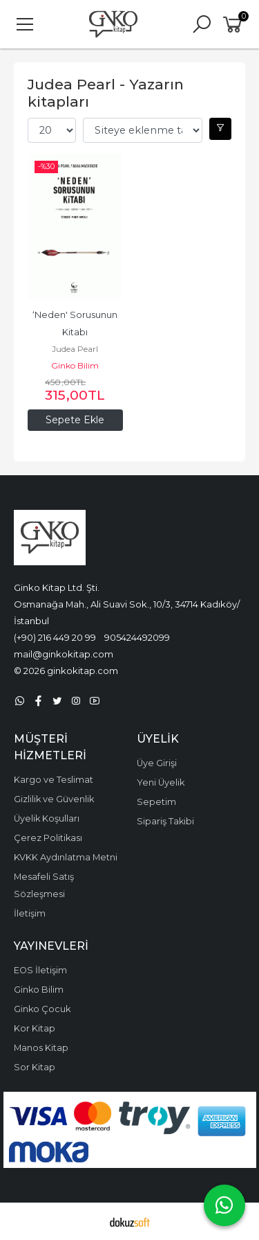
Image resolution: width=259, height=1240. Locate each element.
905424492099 (137, 637)
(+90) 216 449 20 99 (55, 637)
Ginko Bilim (75, 365)
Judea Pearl (75, 349)
